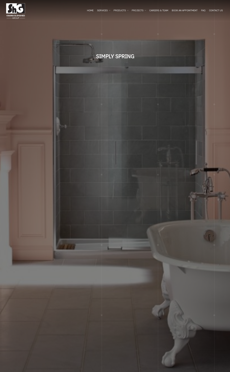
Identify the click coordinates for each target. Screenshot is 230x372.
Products (120, 10)
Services (102, 10)
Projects (138, 10)
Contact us (216, 10)
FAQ (203, 10)
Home (90, 10)
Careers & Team (158, 10)
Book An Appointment (185, 10)
